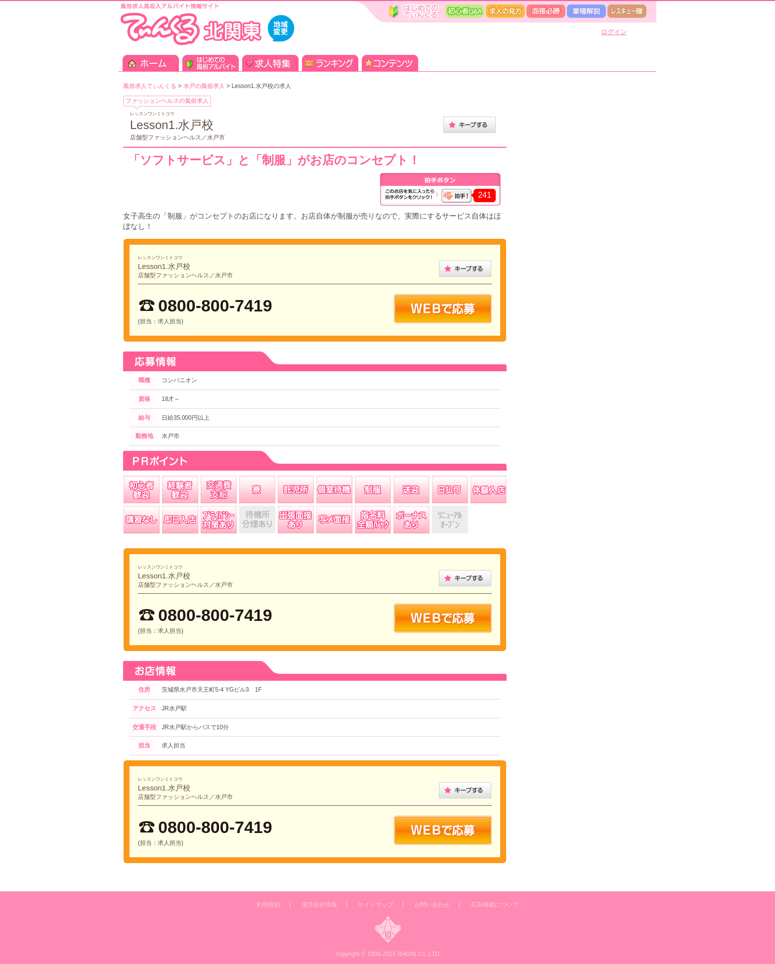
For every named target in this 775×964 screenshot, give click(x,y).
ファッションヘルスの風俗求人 (167, 100)
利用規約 (268, 904)
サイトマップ (375, 904)
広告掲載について (494, 904)
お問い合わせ (432, 904)
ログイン (614, 32)
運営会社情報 (319, 904)
